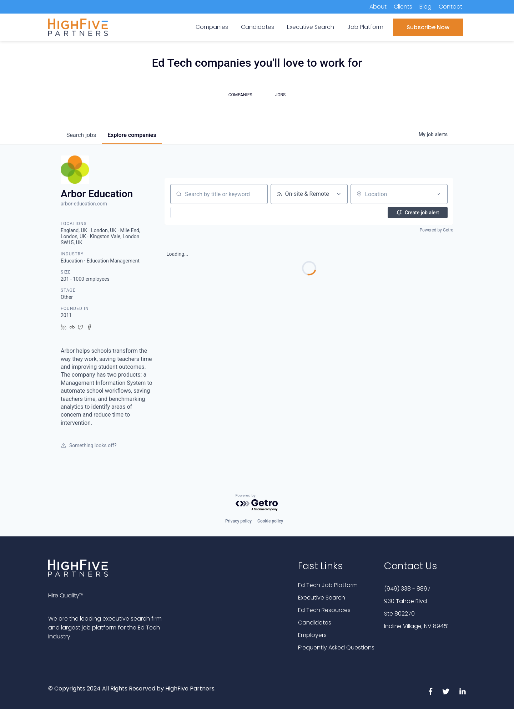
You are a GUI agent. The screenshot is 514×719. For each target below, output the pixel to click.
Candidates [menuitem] (257, 27)
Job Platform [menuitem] (365, 27)
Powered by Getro (436, 230)
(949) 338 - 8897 (407, 589)
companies (131, 135)
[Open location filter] (438, 194)
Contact (450, 6)
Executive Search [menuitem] (310, 27)
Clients (403, 6)
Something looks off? (88, 445)
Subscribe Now (428, 27)
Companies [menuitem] (212, 27)
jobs (81, 135)
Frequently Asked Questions (336, 647)
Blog (425, 6)
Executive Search (321, 597)
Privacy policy (238, 521)
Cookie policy (270, 521)
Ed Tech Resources (324, 610)
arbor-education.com (84, 203)
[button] (194, 212)
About (378, 6)
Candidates (314, 622)
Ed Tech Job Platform (328, 585)
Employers (312, 635)
